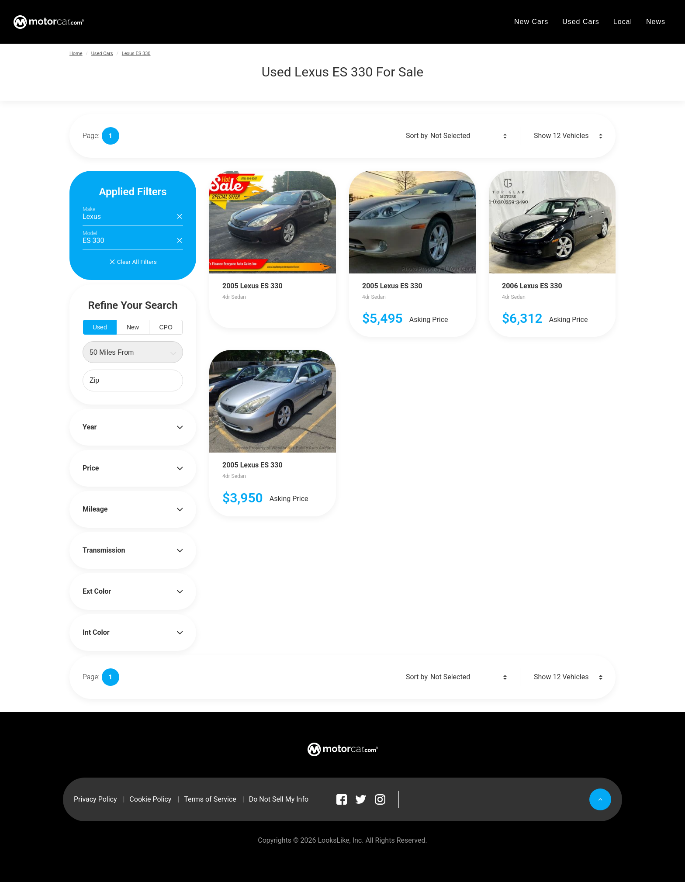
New (133, 327)
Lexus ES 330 (136, 53)
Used (100, 327)
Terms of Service (210, 799)
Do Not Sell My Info (278, 799)
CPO (165, 327)
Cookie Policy (150, 799)
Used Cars (102, 53)
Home (76, 53)
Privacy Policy (95, 799)
